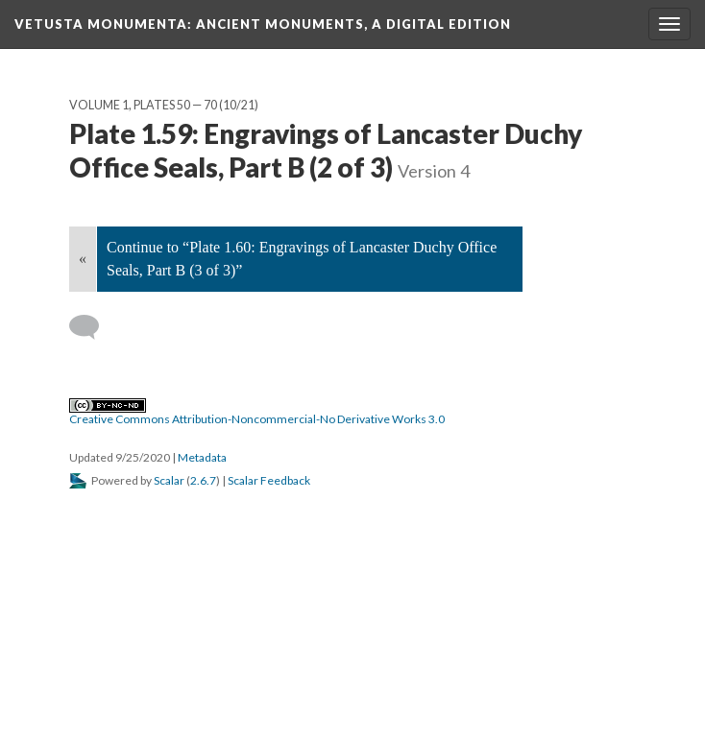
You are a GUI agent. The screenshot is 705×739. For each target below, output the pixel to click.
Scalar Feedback (269, 480)
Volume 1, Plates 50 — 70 (143, 105)
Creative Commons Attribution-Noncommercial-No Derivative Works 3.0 (257, 412)
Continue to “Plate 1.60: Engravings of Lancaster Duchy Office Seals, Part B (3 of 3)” (302, 258)
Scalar (169, 480)
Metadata (202, 457)
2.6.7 (203, 480)
